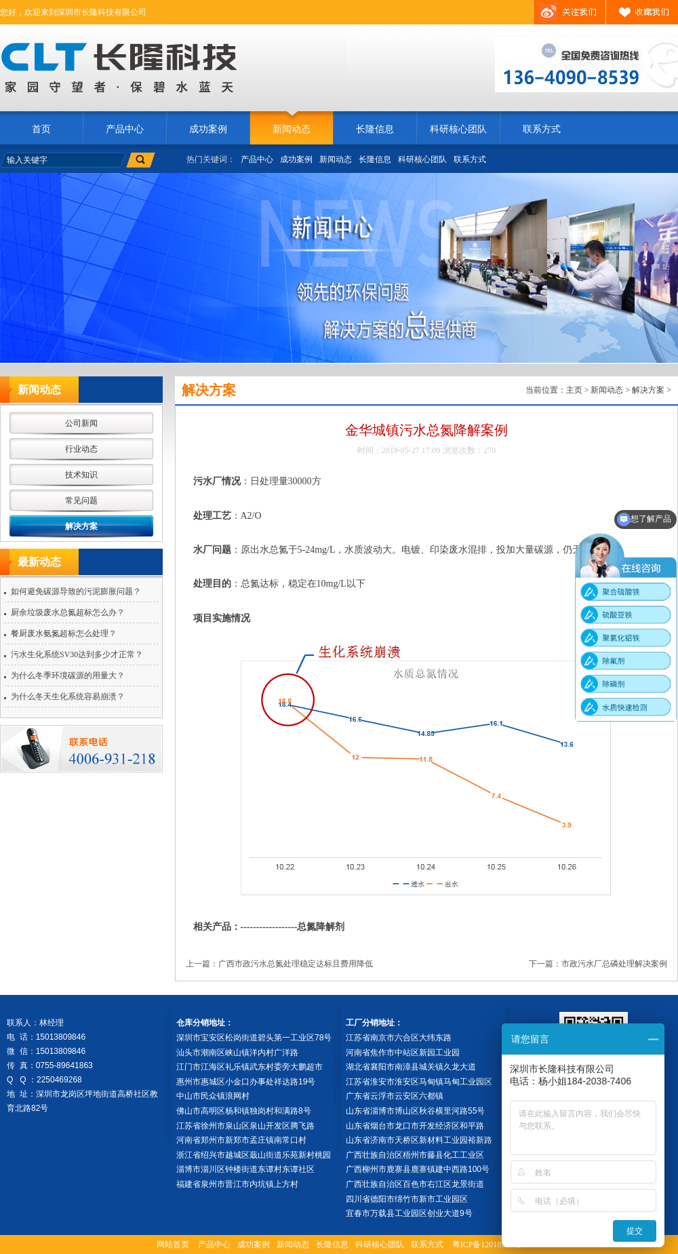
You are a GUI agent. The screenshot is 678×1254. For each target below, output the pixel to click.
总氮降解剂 (320, 927)
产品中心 (125, 129)
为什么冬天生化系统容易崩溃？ (68, 696)
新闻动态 (292, 129)
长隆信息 (375, 129)
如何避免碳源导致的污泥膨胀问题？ (76, 591)
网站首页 (173, 1244)
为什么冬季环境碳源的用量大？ (68, 675)
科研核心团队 (458, 129)
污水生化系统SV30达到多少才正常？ (77, 654)
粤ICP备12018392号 (487, 1244)
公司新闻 (81, 423)
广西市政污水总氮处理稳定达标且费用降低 (295, 963)
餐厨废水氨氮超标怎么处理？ (64, 633)
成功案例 (208, 129)
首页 (41, 129)
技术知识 (81, 474)
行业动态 (81, 449)
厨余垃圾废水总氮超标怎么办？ (68, 612)
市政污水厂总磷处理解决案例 (614, 963)
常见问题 (81, 500)
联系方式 (542, 129)
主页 (574, 390)
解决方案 (81, 526)
